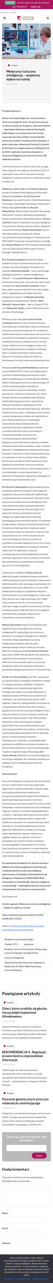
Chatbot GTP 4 (11, 944)
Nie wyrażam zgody (22, 1279)
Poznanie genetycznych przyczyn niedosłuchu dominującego (25, 1105)
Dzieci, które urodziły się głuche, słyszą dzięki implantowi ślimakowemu (24, 1016)
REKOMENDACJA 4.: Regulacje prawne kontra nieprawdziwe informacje (24, 1060)
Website (6, 1243)
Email (5, 1228)
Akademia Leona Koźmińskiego (18, 939)
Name (5, 1213)
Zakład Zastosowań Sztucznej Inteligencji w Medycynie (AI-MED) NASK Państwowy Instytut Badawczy (24, 966)
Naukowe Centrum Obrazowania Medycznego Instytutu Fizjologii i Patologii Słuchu (25, 951)
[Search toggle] (48, 18)
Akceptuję (9, 1279)
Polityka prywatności (40, 1279)
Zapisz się (36, 6)
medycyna (28, 944)
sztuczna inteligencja (14, 957)
